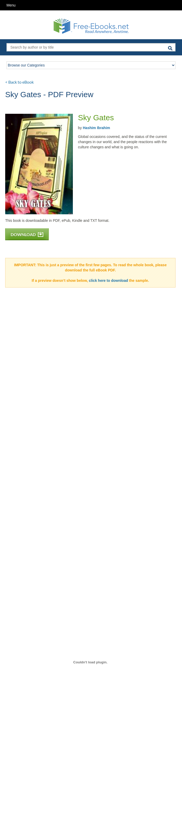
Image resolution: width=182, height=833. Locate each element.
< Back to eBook (19, 81)
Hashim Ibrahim (96, 128)
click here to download (108, 280)
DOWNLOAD (27, 234)
